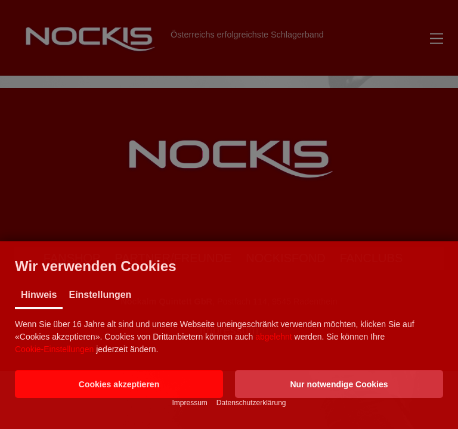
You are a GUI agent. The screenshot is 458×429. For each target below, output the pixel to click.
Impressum (189, 403)
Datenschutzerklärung (251, 403)
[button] (119, 384)
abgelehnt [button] (273, 336)
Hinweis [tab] (39, 295)
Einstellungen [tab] (100, 295)
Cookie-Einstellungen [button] (54, 349)
